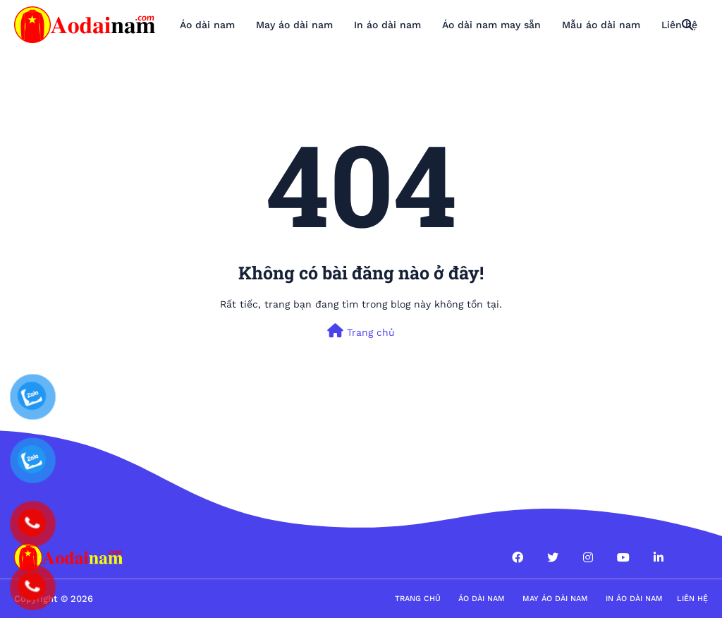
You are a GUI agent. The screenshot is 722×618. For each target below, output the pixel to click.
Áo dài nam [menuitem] (207, 24)
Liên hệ (692, 598)
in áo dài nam (634, 598)
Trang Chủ (418, 598)
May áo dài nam (555, 598)
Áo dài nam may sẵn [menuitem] (491, 24)
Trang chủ (361, 331)
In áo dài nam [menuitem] (387, 24)
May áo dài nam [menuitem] (294, 24)
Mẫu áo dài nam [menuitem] (601, 24)
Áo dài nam (481, 598)
